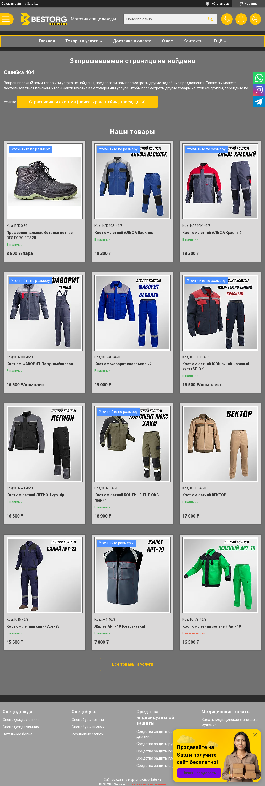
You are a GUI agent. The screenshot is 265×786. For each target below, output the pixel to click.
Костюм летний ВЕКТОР (204, 495)
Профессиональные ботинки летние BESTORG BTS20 (40, 235)
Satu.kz (155, 780)
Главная (47, 41)
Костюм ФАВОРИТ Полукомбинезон (40, 364)
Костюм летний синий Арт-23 (33, 626)
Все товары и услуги (132, 664)
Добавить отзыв (255, 19)
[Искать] (210, 19)
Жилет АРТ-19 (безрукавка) (119, 626)
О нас (167, 41)
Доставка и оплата (132, 41)
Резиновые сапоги (88, 734)
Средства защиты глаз (156, 758)
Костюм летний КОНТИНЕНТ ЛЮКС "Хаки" (126, 497)
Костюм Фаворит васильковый (123, 364)
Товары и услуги (81, 41)
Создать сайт (11, 4)
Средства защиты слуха (157, 765)
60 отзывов (220, 4)
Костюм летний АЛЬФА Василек (123, 232)
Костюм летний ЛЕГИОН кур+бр (35, 495)
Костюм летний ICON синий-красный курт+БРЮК (215, 366)
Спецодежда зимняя (21, 727)
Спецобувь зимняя (88, 727)
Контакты (193, 41)
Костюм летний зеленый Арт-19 (211, 626)
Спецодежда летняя (21, 720)
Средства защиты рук (155, 744)
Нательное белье (18, 734)
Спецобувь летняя (88, 720)
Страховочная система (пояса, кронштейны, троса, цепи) (87, 101)
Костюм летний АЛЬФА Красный (212, 232)
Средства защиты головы (158, 751)
